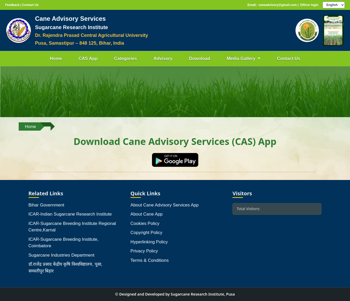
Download (199, 58)
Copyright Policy (146, 232)
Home (56, 58)
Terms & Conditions (150, 260)
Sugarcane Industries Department (61, 255)
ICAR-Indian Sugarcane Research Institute (70, 214)
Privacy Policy (144, 251)
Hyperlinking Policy (149, 241)
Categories (125, 58)
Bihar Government (46, 205)
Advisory (163, 58)
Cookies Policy (145, 223)
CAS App (88, 58)
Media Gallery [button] (242, 58)
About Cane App (147, 214)
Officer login (309, 5)
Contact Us (288, 58)
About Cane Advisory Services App (165, 205)
